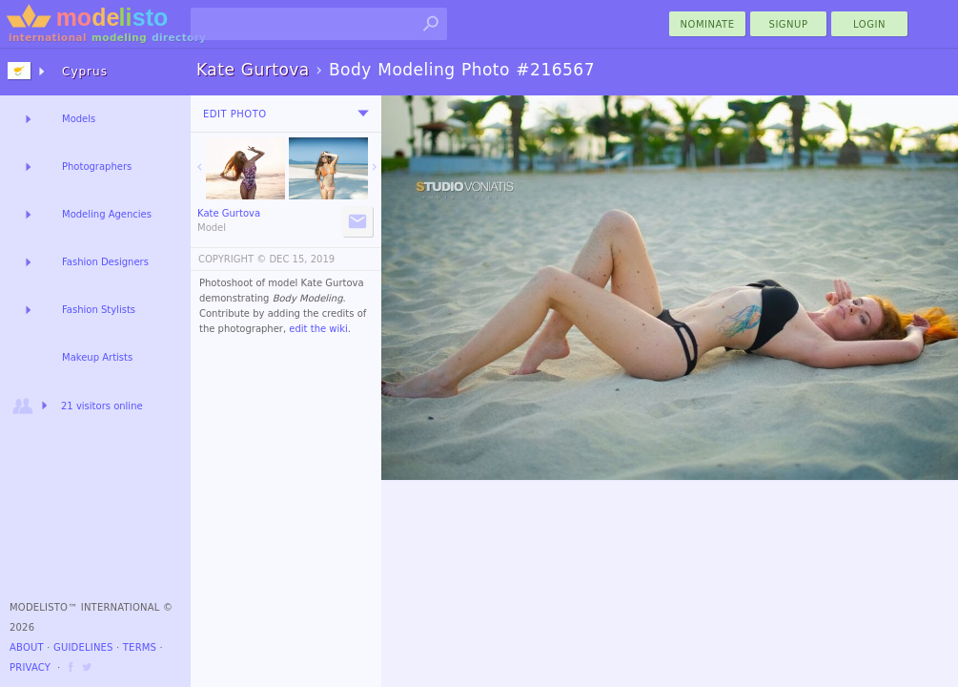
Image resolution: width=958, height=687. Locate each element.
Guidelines (83, 647)
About (27, 647)
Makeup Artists (97, 357)
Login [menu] (869, 24)
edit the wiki (318, 328)
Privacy (30, 667)
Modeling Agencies (107, 214)
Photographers (97, 166)
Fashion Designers (105, 262)
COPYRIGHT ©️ (232, 259)
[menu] (363, 113)
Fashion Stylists (98, 309)
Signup (788, 24)
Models (78, 119)
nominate (708, 24)
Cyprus (85, 71)
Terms (139, 647)
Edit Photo (235, 114)
